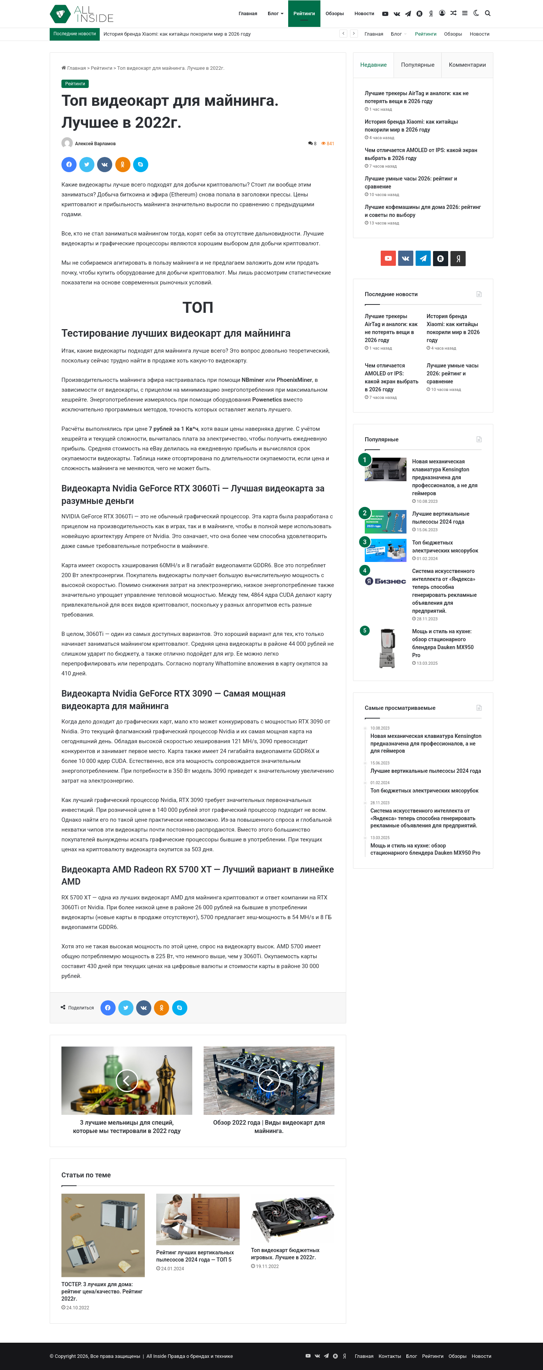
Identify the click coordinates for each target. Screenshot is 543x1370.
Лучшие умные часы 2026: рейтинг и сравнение (453, 373)
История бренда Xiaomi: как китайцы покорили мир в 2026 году (177, 34)
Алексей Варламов (95, 143)
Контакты (389, 1356)
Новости (364, 13)
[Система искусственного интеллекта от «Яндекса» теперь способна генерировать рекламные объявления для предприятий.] (385, 581)
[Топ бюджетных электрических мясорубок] (385, 550)
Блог (273, 13)
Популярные (418, 64)
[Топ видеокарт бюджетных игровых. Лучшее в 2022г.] (292, 1218)
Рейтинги (304, 13)
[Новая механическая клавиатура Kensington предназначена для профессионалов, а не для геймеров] (385, 469)
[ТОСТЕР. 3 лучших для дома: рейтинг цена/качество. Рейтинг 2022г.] (103, 1235)
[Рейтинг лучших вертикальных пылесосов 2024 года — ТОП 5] (198, 1219)
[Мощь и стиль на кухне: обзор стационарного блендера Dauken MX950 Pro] (385, 648)
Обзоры (335, 13)
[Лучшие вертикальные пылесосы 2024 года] (385, 522)
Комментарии (467, 64)
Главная (248, 13)
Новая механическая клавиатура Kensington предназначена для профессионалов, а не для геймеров (445, 477)
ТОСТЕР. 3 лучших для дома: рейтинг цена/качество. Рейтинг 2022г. (102, 1291)
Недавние (373, 64)
